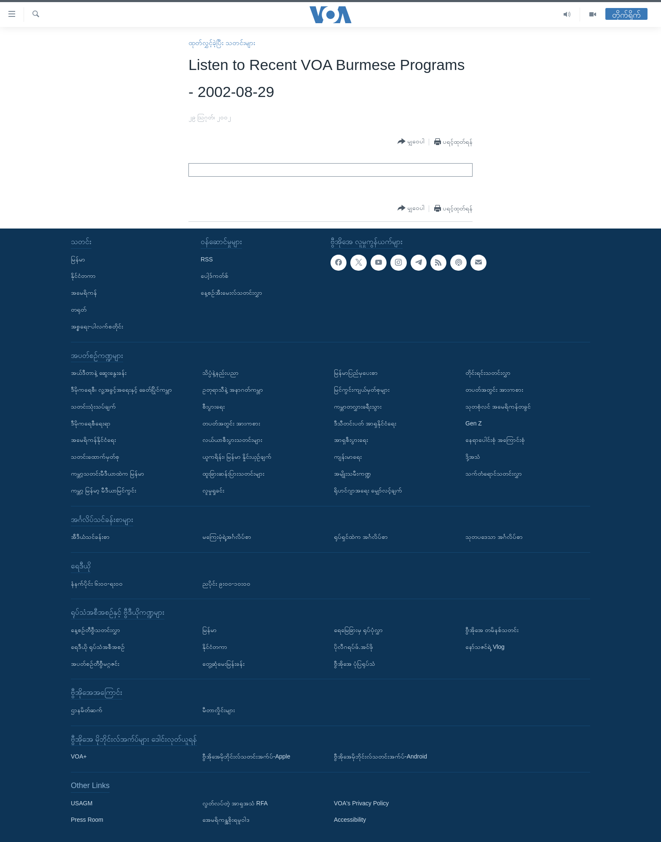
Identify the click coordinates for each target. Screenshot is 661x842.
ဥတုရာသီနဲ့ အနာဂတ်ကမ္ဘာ (232, 389)
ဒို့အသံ (472, 456)
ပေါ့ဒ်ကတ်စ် (214, 275)
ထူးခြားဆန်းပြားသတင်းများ (233, 473)
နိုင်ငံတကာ (83, 275)
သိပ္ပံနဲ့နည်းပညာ (220, 372)
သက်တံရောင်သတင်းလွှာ (493, 473)
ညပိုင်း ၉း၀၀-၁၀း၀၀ (226, 583)
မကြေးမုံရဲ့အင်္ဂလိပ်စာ (226, 536)
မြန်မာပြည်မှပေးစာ (356, 372)
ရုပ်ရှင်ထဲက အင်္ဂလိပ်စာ (361, 536)
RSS (207, 259)
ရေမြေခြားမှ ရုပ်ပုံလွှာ (358, 630)
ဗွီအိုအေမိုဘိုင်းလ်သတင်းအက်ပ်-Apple (246, 756)
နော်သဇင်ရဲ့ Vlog (485, 646)
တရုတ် (78, 309)
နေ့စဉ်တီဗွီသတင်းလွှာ (95, 630)
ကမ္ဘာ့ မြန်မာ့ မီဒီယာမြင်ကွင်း (103, 490)
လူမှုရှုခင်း (213, 490)
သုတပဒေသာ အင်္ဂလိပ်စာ (494, 536)
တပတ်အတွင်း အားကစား (231, 423)
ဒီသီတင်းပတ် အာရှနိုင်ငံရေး (365, 423)
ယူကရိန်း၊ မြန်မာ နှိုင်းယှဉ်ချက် (236, 456)
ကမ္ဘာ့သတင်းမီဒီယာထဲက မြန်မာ (107, 473)
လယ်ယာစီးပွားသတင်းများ (232, 439)
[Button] (411, 141)
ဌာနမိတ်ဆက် (86, 710)
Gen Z (473, 423)
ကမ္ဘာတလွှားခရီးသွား (358, 406)
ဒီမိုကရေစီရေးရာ (90, 423)
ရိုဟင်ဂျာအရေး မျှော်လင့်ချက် (368, 490)
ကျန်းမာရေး (348, 456)
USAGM (81, 802)
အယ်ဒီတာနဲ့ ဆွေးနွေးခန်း (98, 372)
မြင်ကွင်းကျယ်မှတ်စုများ (362, 389)
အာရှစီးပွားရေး (351, 439)
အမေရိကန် (84, 292)
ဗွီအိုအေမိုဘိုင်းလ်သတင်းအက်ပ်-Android (380, 756)
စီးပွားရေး (213, 406)
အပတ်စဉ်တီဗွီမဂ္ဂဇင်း (95, 663)
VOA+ (79, 756)
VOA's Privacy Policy (361, 802)
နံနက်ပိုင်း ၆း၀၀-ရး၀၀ (97, 583)
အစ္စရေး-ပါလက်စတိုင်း (97, 326)
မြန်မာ (78, 259)
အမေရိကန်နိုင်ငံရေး (93, 439)
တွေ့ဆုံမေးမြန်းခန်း (223, 663)
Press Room (87, 819)
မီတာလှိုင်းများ (218, 710)
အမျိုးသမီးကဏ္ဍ (352, 473)
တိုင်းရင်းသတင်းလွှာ (488, 372)
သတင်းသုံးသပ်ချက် (93, 406)
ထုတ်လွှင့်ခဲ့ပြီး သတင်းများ (221, 42)
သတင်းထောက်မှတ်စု (95, 456)
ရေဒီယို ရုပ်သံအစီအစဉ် (98, 646)
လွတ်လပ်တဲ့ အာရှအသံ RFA (235, 802)
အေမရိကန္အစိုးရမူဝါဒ (226, 819)
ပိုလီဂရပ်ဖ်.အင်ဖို (353, 646)
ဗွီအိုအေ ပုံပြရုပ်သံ (354, 663)
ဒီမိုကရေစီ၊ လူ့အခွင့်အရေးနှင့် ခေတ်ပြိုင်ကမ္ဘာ (121, 389)
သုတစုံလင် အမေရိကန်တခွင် (498, 406)
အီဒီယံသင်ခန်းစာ (90, 536)
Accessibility (350, 819)
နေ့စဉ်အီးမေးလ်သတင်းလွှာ (231, 292)
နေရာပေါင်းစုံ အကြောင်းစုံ (495, 439)
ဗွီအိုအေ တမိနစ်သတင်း (492, 630)
